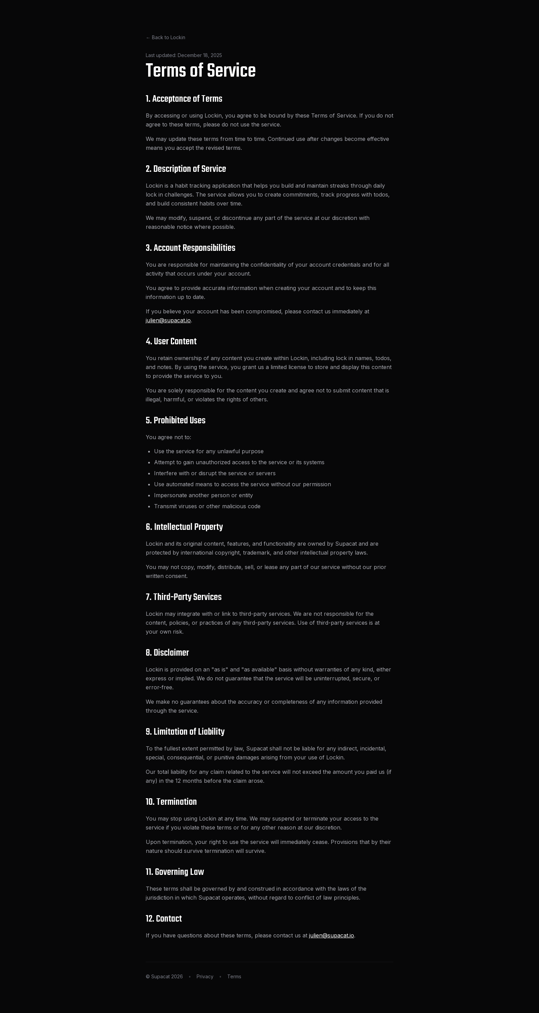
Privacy (205, 976)
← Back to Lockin (165, 37)
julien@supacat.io (168, 320)
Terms (234, 976)
